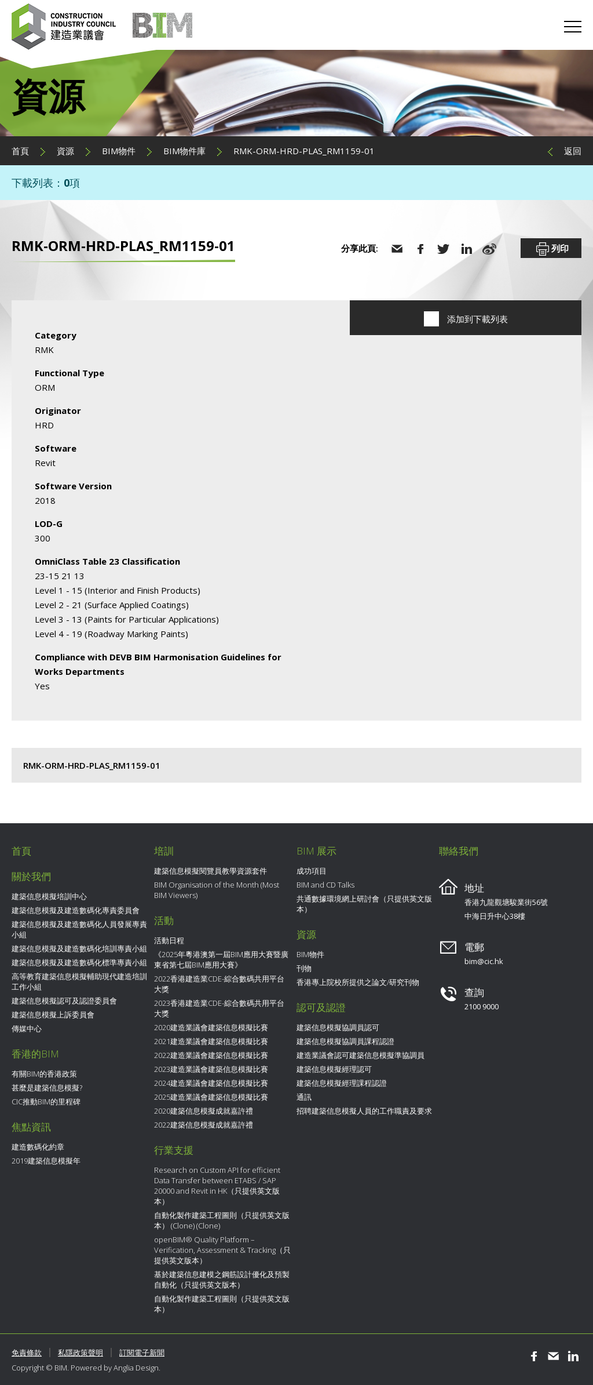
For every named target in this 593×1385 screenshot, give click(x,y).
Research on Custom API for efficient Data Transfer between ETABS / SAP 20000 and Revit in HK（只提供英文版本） (217, 1185)
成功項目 (311, 871)
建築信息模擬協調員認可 (337, 1027)
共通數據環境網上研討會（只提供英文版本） (364, 903)
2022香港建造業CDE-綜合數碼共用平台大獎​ (219, 983)
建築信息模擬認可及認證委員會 (64, 1000)
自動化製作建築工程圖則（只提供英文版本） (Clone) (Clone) (222, 1220)
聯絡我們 (458, 850)
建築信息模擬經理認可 (334, 1069)
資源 (65, 151)
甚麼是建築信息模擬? (47, 1087)
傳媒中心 (27, 1028)
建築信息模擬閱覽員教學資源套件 (210, 871)
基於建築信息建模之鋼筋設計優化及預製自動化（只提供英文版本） (222, 1279)
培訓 (164, 850)
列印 (551, 249)
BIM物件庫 (184, 151)
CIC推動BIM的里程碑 (46, 1101)
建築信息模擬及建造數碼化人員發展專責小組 (79, 929)
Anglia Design (136, 1367)
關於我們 (31, 876)
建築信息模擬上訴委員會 (53, 1014)
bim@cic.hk (483, 961)
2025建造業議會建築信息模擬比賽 (211, 1097)
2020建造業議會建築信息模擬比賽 (211, 1027)
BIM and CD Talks (325, 884)
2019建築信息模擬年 (46, 1160)
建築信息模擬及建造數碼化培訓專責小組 (79, 948)
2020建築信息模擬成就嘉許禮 (203, 1111)
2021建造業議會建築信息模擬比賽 (211, 1041)
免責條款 (27, 1352)
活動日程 (169, 940)
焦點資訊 (31, 1126)
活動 (164, 920)
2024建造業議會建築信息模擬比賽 (211, 1083)
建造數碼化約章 (38, 1147)
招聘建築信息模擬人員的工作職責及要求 (364, 1111)
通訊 (304, 1097)
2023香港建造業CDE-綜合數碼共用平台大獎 (219, 1008)
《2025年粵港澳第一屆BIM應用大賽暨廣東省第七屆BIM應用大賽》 (221, 959)
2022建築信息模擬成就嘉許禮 (203, 1124)
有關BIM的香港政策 (44, 1073)
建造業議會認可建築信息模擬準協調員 (360, 1055)
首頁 (20, 151)
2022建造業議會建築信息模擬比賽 (211, 1055)
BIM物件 (119, 151)
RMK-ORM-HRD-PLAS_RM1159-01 (304, 151)
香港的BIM (35, 1053)
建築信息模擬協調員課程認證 (345, 1041)
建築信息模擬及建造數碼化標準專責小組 (79, 962)
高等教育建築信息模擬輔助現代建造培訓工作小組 (79, 981)
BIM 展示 (316, 850)
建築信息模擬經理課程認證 (341, 1083)
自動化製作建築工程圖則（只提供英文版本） (222, 1303)
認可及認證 (321, 1007)
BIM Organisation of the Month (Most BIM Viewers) (216, 889)
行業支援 (173, 1150)
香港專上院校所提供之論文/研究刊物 (357, 982)
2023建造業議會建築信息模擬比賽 (211, 1069)
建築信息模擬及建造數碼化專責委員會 (76, 910)
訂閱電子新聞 (141, 1352)
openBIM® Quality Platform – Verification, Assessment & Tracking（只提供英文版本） (222, 1250)
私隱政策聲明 (80, 1352)
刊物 (304, 968)
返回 (572, 151)
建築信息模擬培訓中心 (49, 896)
